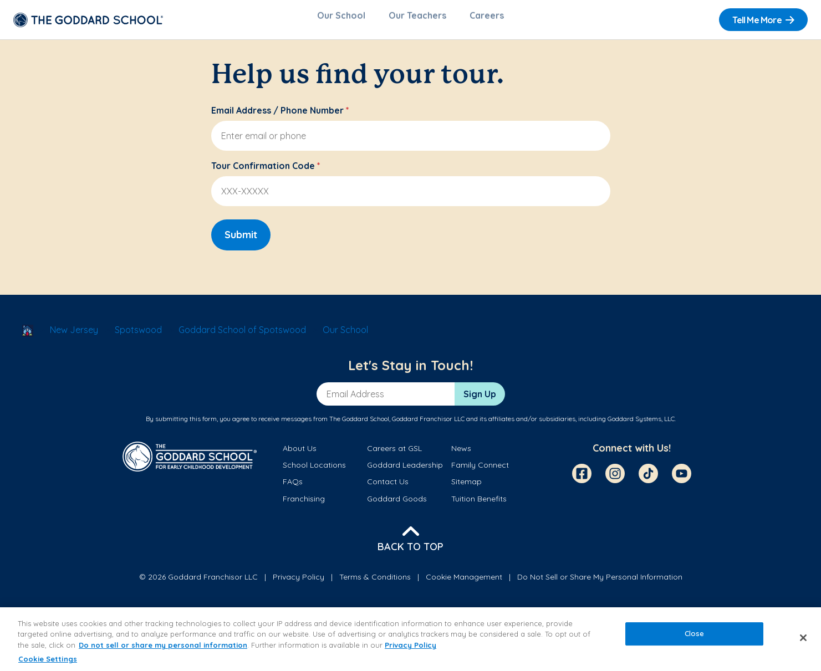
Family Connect (480, 470)
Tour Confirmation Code (265, 171)
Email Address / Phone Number (280, 115)
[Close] (803, 638)
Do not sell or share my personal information (163, 645)
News (461, 454)
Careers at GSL (394, 454)
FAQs (293, 487)
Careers (487, 20)
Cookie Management (464, 582)
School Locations (314, 470)
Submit (241, 240)
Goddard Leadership (405, 470)
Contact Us (388, 487)
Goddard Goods (397, 504)
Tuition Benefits (479, 504)
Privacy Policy (298, 582)
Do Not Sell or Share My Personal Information (599, 582)
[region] (410, 639)
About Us (300, 454)
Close (695, 633)
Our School (341, 20)
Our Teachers (417, 20)
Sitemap (466, 487)
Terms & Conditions (375, 582)
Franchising (304, 504)
